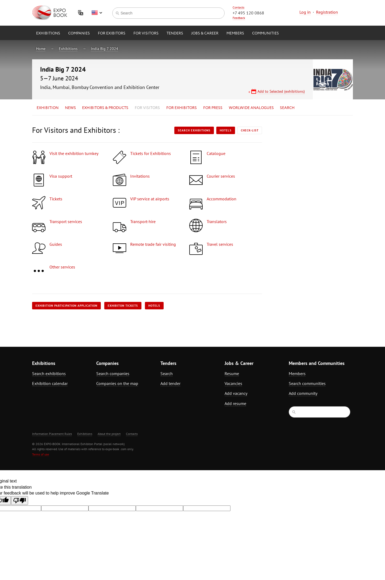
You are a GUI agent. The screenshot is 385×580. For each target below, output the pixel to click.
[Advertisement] (306, 173)
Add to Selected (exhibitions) (281, 91)
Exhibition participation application (66, 305)
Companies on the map (117, 383)
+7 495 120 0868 (248, 12)
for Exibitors (111, 33)
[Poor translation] (19, 500)
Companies (79, 33)
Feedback (239, 18)
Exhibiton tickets (123, 305)
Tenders (175, 33)
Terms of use (40, 454)
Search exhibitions (194, 130)
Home (40, 48)
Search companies (112, 373)
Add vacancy (236, 393)
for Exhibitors (181, 108)
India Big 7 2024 (104, 48)
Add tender (170, 383)
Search (287, 108)
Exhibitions (48, 33)
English (97, 13)
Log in (305, 12)
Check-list (250, 130)
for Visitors (146, 33)
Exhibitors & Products (105, 108)
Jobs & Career (204, 33)
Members (235, 33)
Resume (232, 373)
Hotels (226, 130)
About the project (109, 434)
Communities (265, 33)
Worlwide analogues (251, 108)
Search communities (307, 383)
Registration (327, 12)
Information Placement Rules (52, 434)
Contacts (238, 7)
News (70, 108)
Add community (303, 393)
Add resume (235, 403)
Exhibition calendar (50, 383)
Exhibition (48, 108)
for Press (212, 108)
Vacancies (233, 383)
